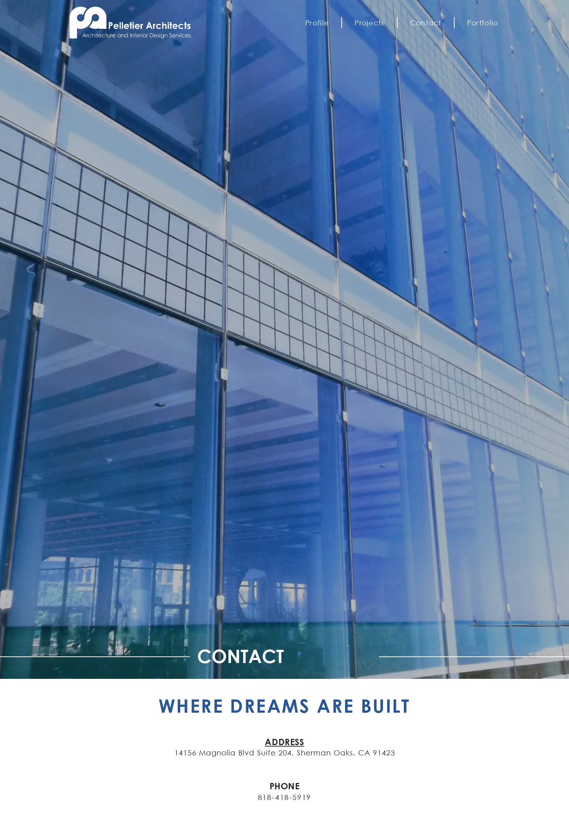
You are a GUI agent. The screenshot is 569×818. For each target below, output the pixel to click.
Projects (369, 22)
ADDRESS (284, 741)
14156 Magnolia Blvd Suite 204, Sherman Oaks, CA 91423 (284, 752)
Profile (317, 22)
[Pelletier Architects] (136, 23)
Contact (425, 22)
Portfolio (482, 22)
